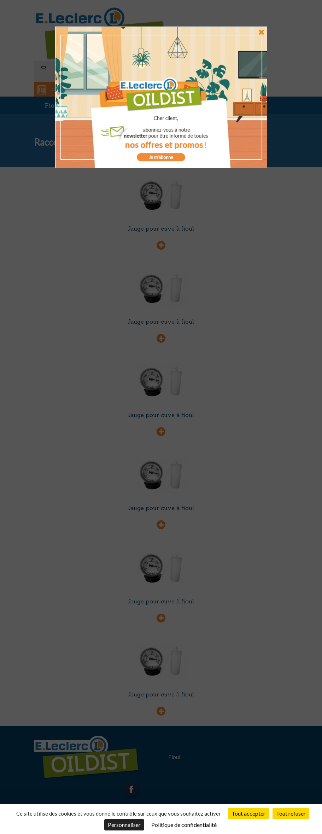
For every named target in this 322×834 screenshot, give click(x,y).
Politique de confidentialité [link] (184, 824)
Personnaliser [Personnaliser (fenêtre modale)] (124, 824)
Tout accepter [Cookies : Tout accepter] (248, 813)
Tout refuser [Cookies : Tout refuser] (291, 813)
